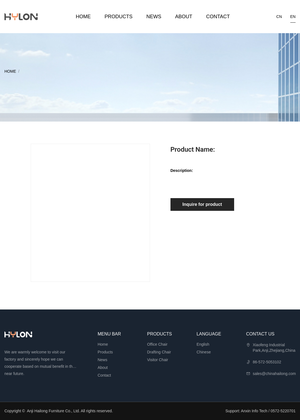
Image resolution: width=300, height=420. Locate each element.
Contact (218, 16)
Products (119, 16)
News (153, 16)
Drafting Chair (159, 352)
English (202, 344)
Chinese (203, 352)
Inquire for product (202, 204)
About (183, 16)
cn (279, 16)
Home (83, 16)
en (293, 16)
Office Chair (157, 344)
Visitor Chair (157, 360)
